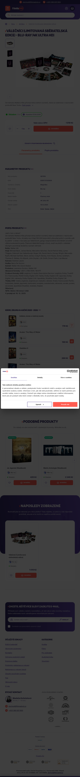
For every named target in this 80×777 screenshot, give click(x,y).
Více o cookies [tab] (66, 377)
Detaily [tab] (40, 377)
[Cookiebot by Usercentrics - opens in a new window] (68, 371)
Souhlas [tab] (14, 377)
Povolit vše (65, 404)
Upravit (40, 404)
